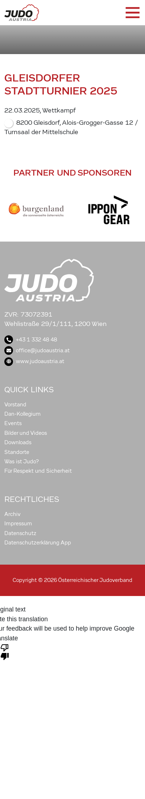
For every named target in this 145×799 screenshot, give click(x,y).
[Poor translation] (4, 651)
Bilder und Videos (25, 433)
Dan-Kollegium (22, 414)
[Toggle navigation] (132, 12)
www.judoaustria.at (34, 361)
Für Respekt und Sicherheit (38, 471)
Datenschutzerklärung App (37, 542)
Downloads (17, 442)
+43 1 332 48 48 (30, 339)
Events (13, 423)
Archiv (12, 514)
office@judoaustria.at (37, 350)
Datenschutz (20, 533)
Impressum (18, 523)
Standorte (16, 452)
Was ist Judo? (21, 461)
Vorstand (15, 404)
